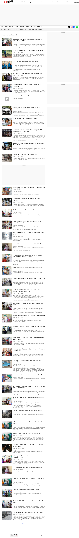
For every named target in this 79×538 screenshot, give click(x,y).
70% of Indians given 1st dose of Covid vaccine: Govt (29, 278)
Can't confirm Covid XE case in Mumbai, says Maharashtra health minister (26, 290)
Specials (34, 29)
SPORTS (27, 26)
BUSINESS (11, 26)
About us (55, 535)
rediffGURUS (58, 2)
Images (15, 29)
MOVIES (16, 26)
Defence (10, 29)
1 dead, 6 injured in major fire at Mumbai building (27, 410)
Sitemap (46, 535)
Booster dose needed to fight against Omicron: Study (29, 315)
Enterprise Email (37, 2)
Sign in (77, 0)
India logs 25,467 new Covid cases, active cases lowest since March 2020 (27, 456)
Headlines (4, 29)
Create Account (76, 2)
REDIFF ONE (39, 26)
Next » (23, 523)
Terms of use (60, 535)
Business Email (48, 2)
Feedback (51, 535)
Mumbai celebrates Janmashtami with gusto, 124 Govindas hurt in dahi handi (27, 130)
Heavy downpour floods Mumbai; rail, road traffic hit (28, 512)
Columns (21, 29)
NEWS (6, 26)
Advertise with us (29, 535)
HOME (2, 26)
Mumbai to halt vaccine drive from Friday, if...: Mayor (28, 375)
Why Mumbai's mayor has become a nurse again (27, 467)
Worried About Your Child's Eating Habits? (25, 118)
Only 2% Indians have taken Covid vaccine (26, 489)
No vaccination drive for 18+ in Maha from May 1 (27, 433)
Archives (40, 29)
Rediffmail (22, 2)
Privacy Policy (41, 535)
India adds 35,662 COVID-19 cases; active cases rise (29, 326)
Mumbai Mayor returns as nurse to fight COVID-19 (28, 244)
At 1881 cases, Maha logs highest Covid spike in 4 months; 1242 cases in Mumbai (28, 256)
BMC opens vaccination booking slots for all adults (28, 210)
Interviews (28, 29)
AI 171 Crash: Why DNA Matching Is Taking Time (27, 73)
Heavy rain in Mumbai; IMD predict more (25, 154)
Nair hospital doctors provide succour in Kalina (27, 96)
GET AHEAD (33, 26)
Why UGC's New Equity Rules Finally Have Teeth (28, 50)
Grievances (66, 535)
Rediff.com (23, 535)
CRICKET (22, 26)
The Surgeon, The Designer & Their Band (25, 61)
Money (29, 2)
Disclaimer (36, 535)
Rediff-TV (66, 2)
